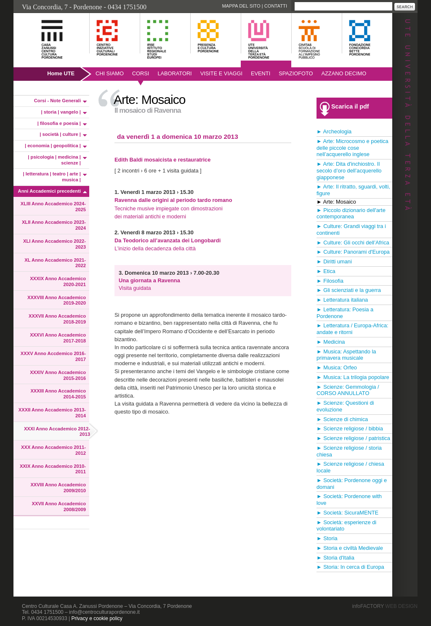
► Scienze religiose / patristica (353, 438)
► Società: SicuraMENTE (347, 512)
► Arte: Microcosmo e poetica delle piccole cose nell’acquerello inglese (352, 148)
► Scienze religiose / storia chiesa (349, 451)
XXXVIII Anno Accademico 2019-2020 (56, 300)
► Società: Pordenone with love (349, 499)
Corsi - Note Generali (57, 100)
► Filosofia (330, 281)
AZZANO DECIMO (344, 73)
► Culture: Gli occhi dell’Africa (353, 242)
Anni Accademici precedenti (49, 191)
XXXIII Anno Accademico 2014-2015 (58, 393)
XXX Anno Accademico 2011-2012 (53, 450)
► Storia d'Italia (335, 557)
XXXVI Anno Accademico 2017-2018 (58, 337)
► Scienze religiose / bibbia (350, 428)
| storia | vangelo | (61, 111)
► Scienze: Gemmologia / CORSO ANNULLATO (348, 390)
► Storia (327, 538)
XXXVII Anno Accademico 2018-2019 (57, 318)
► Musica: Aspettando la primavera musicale (346, 354)
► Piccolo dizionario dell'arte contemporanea (351, 213)
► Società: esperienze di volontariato (346, 525)
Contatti (275, 5)
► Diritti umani (334, 261)
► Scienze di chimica (342, 419)
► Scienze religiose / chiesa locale (350, 467)
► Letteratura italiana (342, 300)
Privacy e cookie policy (96, 618)
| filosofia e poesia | (59, 123)
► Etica (326, 271)
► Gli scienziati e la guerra (349, 290)
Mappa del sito (241, 5)
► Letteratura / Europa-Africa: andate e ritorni (352, 328)
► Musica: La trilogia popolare (353, 377)
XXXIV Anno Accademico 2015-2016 (58, 375)
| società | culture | (60, 134)
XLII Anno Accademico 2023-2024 (54, 225)
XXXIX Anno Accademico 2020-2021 (58, 281)
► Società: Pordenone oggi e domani (352, 483)
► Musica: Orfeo (337, 367)
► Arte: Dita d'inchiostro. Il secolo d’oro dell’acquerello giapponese (349, 170)
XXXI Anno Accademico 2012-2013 (57, 431)
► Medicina (331, 342)
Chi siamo (110, 73)
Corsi (140, 73)
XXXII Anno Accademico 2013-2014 (52, 412)
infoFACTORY (385, 606)
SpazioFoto (296, 73)
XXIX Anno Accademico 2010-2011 (53, 469)
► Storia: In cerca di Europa (350, 567)
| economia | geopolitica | (53, 145)
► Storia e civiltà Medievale (350, 548)
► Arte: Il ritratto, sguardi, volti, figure (353, 189)
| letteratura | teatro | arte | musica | (52, 176)
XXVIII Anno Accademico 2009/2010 (58, 487)
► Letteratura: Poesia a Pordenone (345, 312)
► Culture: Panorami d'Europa (353, 252)
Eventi (260, 73)
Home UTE (60, 73)
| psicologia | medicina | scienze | (54, 159)
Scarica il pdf (350, 106)
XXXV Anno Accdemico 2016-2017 (53, 356)
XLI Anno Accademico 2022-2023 (54, 244)
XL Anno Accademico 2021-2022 (55, 262)
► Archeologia (334, 131)
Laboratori (174, 73)
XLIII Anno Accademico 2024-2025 (53, 206)
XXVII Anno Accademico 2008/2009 (59, 506)
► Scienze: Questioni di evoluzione (345, 406)
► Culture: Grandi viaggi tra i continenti (351, 229)
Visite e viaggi (221, 73)
